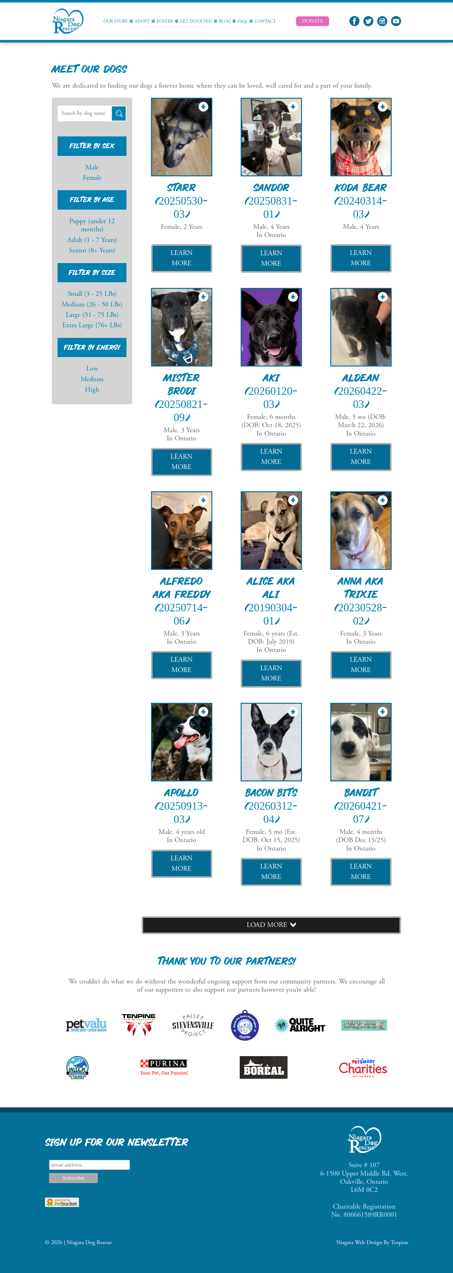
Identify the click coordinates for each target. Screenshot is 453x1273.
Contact (265, 21)
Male (92, 167)
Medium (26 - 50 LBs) (92, 304)
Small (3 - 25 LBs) (92, 294)
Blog (225, 21)
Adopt (142, 21)
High (92, 390)
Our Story (115, 21)
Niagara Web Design (359, 1243)
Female (92, 178)
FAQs (243, 21)
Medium (92, 379)
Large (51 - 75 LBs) (92, 315)
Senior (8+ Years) (92, 250)
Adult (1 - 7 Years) (92, 240)
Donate (312, 21)
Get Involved (196, 21)
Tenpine (399, 1243)
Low (92, 369)
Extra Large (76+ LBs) (92, 325)
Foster (165, 21)
